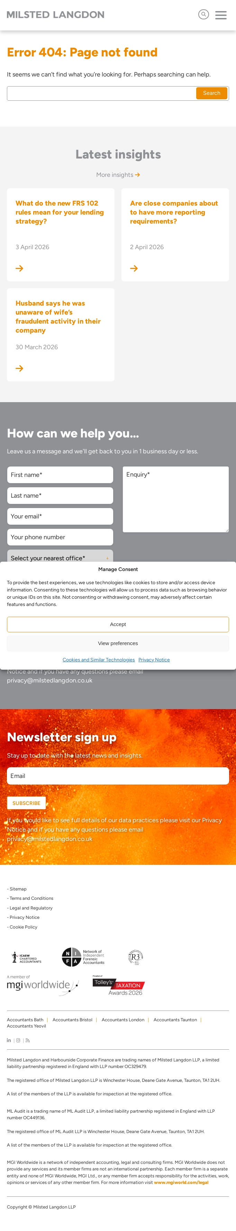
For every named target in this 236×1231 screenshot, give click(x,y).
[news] (27, 1040)
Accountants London (123, 1019)
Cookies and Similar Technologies (99, 660)
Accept (118, 624)
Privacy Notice (154, 660)
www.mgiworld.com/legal (181, 1182)
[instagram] (18, 1040)
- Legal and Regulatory (30, 908)
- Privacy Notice (23, 917)
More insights (118, 175)
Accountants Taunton (175, 1019)
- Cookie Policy (22, 927)
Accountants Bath (25, 1019)
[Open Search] (203, 14)
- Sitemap (17, 888)
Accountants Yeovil (26, 1026)
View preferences (118, 643)
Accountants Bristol (72, 1019)
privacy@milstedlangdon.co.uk (49, 680)
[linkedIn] (9, 1040)
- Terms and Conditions (30, 898)
